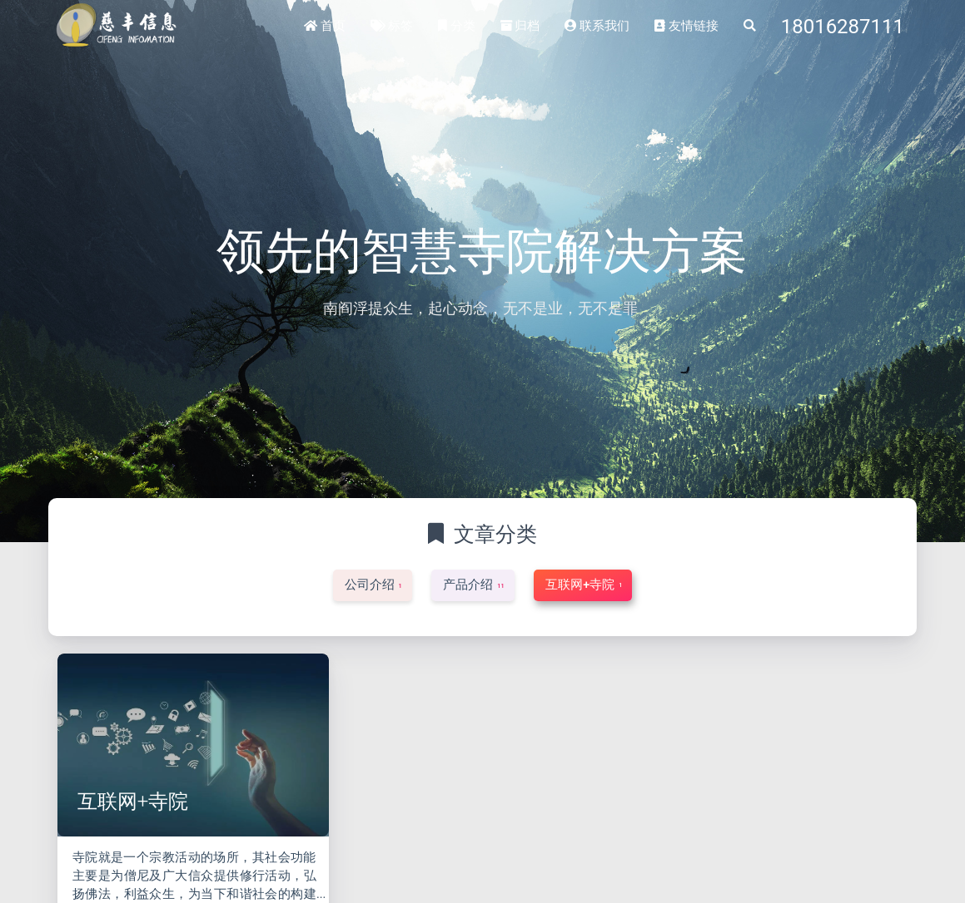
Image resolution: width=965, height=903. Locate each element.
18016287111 (842, 26)
